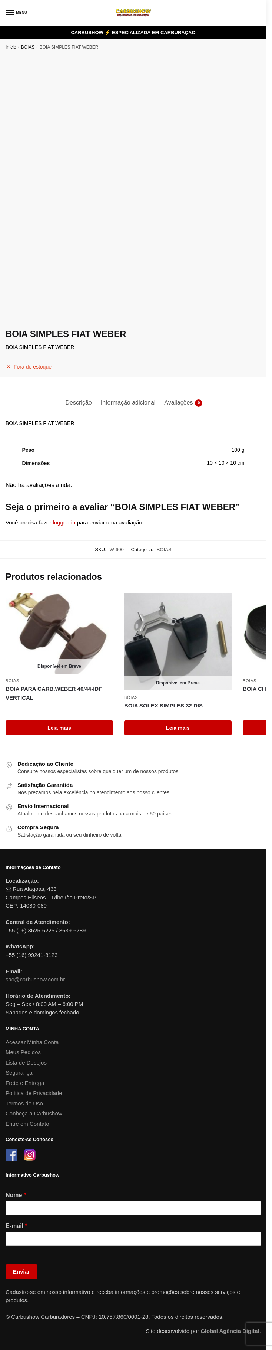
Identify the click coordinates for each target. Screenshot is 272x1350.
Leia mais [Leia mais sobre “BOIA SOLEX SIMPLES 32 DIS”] (178, 728)
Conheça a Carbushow (34, 1113)
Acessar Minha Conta (32, 1042)
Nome (16, 1195)
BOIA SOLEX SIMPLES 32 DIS (163, 705)
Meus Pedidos (23, 1052)
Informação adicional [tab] (128, 402)
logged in (64, 522)
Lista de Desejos (26, 1062)
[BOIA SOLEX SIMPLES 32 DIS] (178, 641)
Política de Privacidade (34, 1093)
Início (11, 47)
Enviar (21, 1271)
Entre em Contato (27, 1124)
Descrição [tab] (79, 402)
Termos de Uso (24, 1103)
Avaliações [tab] (178, 403)
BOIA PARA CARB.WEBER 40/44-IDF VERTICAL (54, 693)
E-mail (16, 1226)
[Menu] (17, 13)
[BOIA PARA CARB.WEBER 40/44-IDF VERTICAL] (59, 633)
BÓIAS (28, 47)
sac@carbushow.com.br (35, 979)
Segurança (19, 1072)
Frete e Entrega (25, 1083)
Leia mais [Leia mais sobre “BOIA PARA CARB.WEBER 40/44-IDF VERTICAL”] (59, 728)
